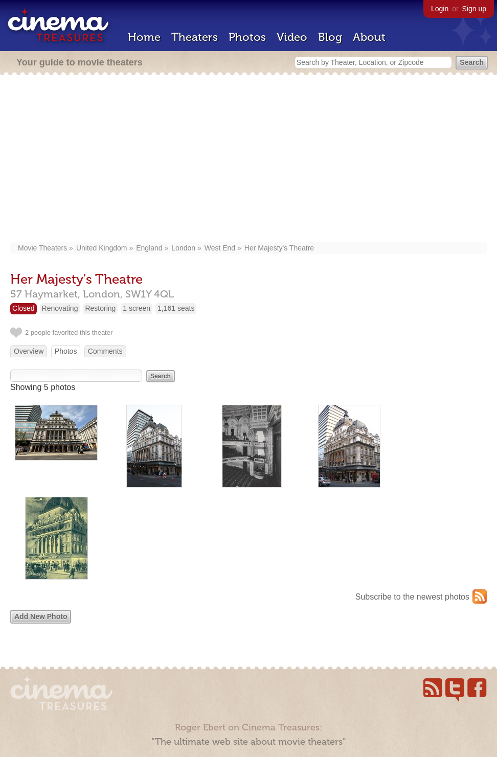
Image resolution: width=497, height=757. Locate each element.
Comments (105, 351)
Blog (330, 37)
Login (439, 9)
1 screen (136, 308)
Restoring (100, 308)
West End (220, 248)
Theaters (194, 37)
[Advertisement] (248, 159)
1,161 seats (175, 308)
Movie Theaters (42, 248)
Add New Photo (40, 616)
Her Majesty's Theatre (279, 248)
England (149, 248)
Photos (247, 37)
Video (292, 37)
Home (144, 37)
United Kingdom (101, 248)
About (369, 37)
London (183, 248)
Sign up (474, 9)
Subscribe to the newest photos (412, 596)
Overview (28, 351)
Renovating (60, 308)
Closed (23, 308)
